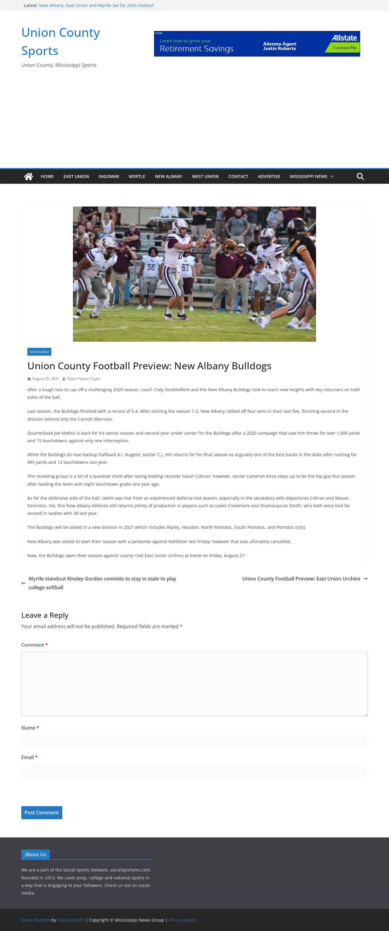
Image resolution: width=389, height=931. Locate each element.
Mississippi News (308, 176)
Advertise (269, 176)
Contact (238, 176)
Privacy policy (182, 920)
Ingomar (109, 176)
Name (30, 727)
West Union (205, 176)
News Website (35, 920)
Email (29, 757)
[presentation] (63, 793)
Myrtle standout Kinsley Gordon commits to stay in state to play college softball (98, 583)
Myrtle (137, 176)
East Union (76, 176)
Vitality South (70, 920)
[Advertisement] (194, 122)
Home (47, 176)
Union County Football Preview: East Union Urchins (305, 578)
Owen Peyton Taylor (84, 378)
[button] (330, 176)
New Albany (168, 176)
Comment (34, 645)
